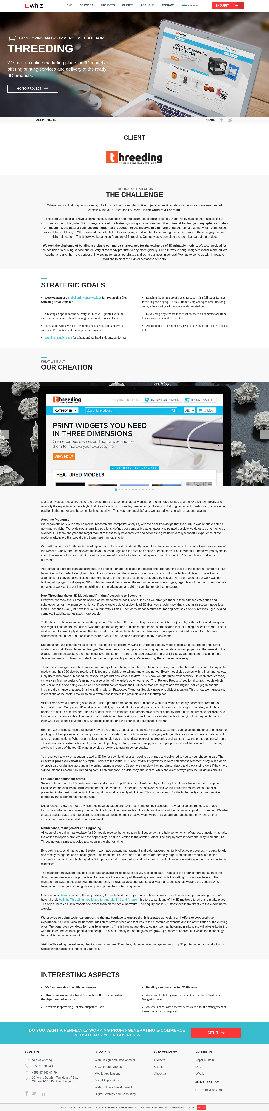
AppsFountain (204, 1059)
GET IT (216, 1033)
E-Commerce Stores (108, 1066)
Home (68, 5)
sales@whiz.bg (42, 1059)
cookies (96, 1107)
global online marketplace (84, 297)
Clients (127, 5)
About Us (147, 5)
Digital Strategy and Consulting (115, 1094)
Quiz (198, 1066)
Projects (108, 5)
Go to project (32, 89)
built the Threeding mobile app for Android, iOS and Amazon (99, 899)
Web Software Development (113, 1087)
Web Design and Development (115, 1059)
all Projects (46, 119)
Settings (192, 1107)
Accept (201, 1107)
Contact (168, 5)
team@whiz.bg (212, 1089)
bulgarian (190, 5)
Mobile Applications (107, 1073)
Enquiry (226, 5)
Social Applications (107, 1080)
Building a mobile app (58, 337)
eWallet (200, 1073)
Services (86, 5)
